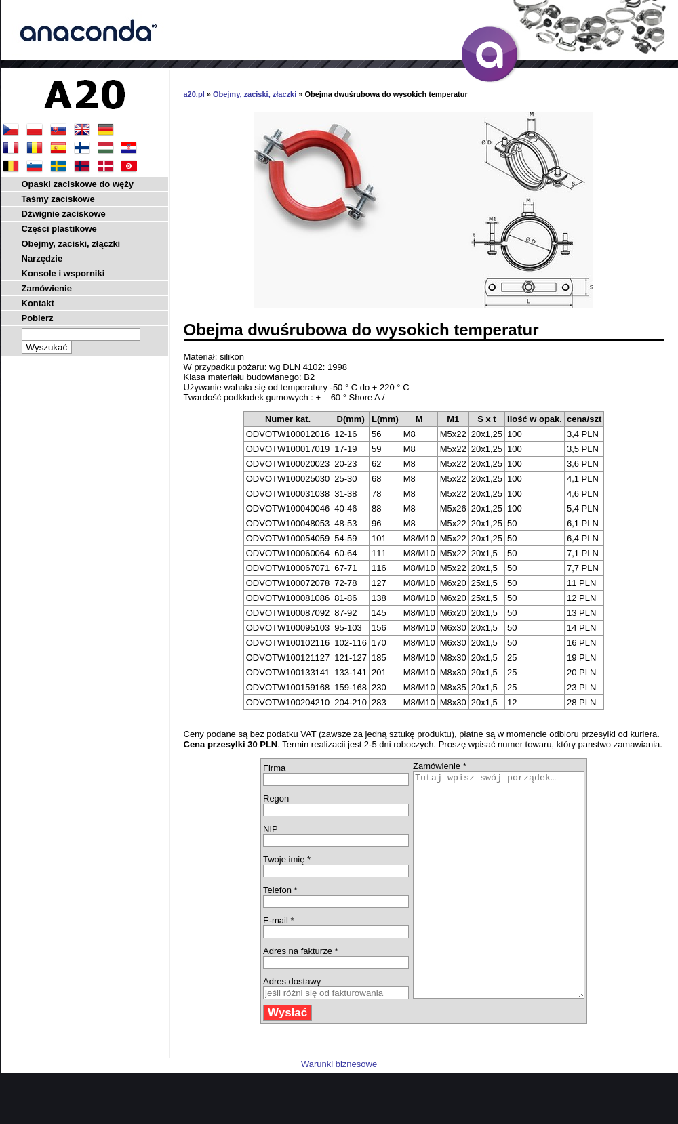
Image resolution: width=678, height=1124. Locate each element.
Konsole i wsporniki (63, 273)
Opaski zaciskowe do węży (78, 184)
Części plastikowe (59, 229)
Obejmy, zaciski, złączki (254, 94)
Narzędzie (42, 258)
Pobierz (38, 318)
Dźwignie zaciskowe (64, 214)
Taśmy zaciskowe (58, 199)
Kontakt (38, 303)
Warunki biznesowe (339, 1109)
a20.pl (194, 94)
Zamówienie (47, 288)
